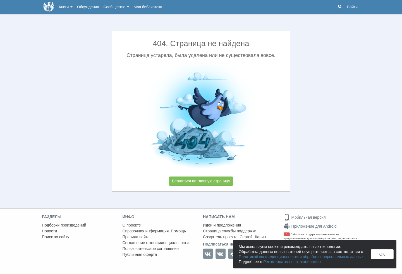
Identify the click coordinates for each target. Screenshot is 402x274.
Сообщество (116, 7)
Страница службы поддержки (229, 231)
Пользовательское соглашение (151, 248)
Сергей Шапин (253, 237)
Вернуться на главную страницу (201, 181)
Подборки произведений (64, 225)
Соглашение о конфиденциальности (156, 242)
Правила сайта (136, 237)
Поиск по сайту (55, 237)
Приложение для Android (310, 226)
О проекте (132, 225)
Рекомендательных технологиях (292, 261)
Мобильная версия (305, 217)
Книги (66, 7)
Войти (352, 7)
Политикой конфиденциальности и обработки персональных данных (301, 256)
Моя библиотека (148, 7)
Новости (49, 231)
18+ (286, 234)
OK (382, 254)
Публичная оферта (140, 254)
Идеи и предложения (222, 225)
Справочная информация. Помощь (154, 231)
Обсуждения (88, 7)
